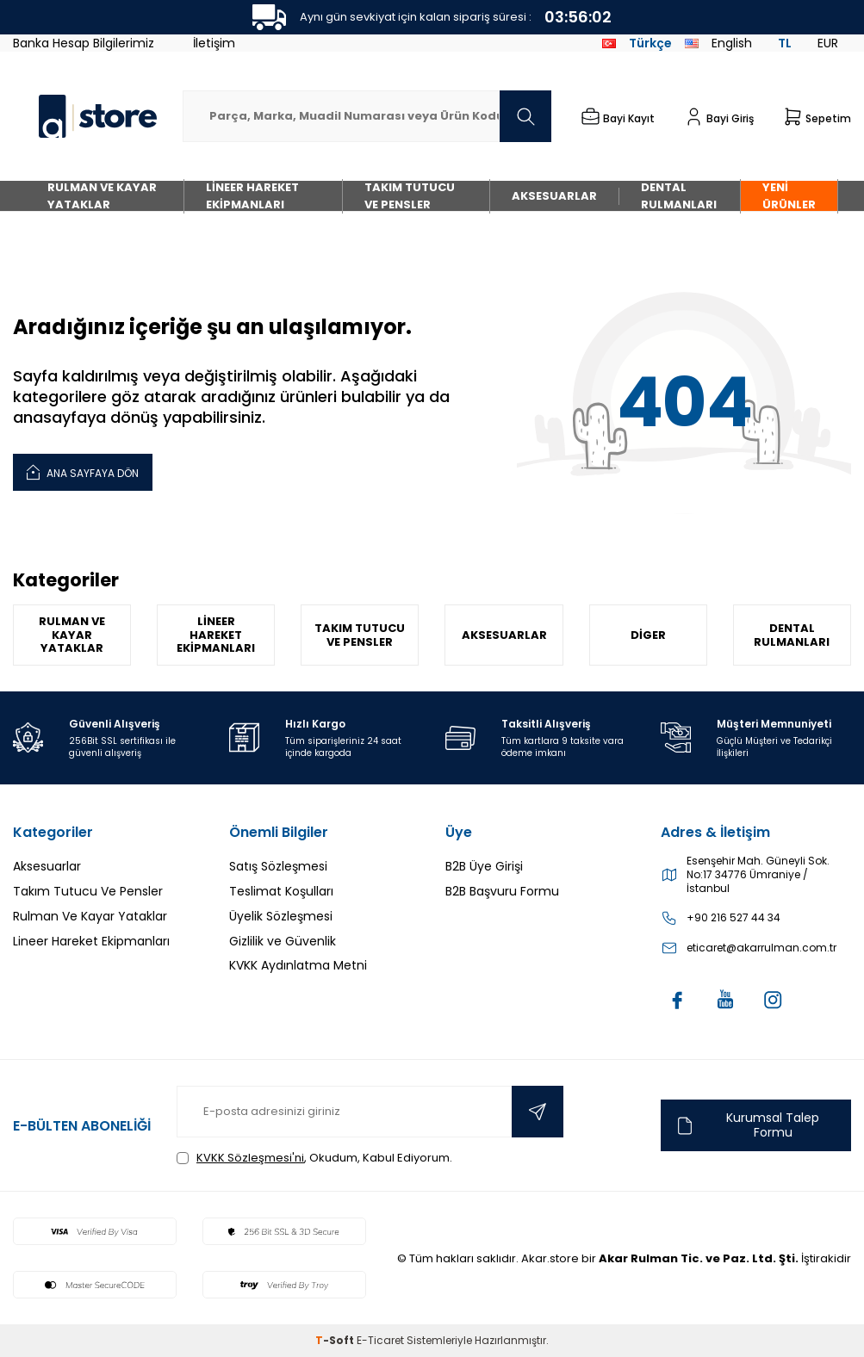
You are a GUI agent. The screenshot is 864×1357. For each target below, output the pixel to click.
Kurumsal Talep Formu (746, 1125)
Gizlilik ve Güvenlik (282, 941)
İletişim (214, 43)
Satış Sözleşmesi (278, 866)
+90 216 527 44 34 (733, 918)
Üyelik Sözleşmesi (281, 916)
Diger (648, 635)
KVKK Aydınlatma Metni (298, 965)
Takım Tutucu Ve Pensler (409, 196)
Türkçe (637, 43)
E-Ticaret (380, 1340)
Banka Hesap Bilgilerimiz (83, 43)
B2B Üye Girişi (484, 866)
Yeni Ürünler (789, 196)
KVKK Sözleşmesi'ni (250, 1157)
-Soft (336, 1340)
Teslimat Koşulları (281, 891)
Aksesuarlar (554, 196)
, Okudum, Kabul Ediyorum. (314, 1157)
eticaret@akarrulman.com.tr (761, 948)
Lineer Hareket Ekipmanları (252, 196)
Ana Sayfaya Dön (83, 471)
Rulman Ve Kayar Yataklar (102, 196)
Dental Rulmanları (679, 196)
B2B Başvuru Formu (502, 891)
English (718, 43)
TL (785, 43)
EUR (827, 43)
